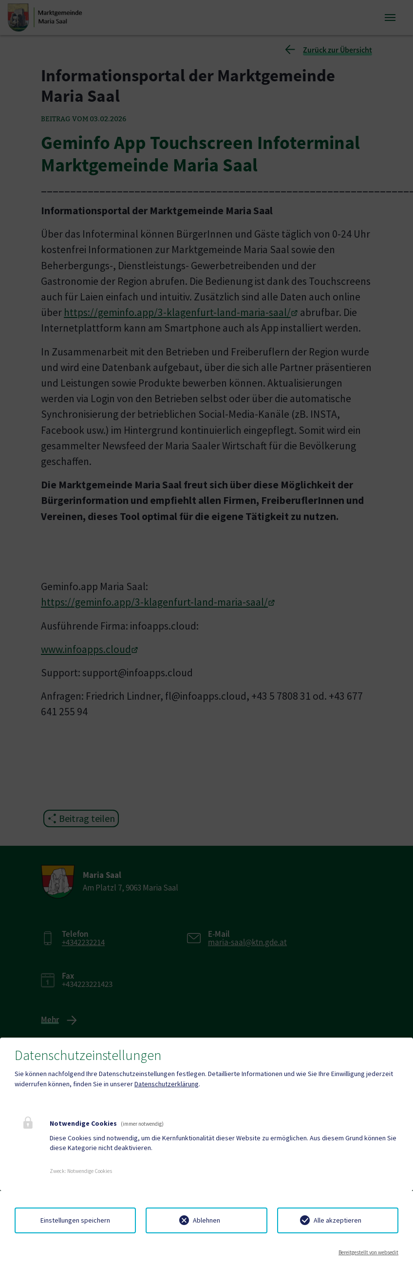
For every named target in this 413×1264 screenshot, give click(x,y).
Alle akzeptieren (337, 1220)
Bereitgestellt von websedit (368, 1252)
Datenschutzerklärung (166, 1083)
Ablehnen (206, 1220)
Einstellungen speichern (75, 1220)
